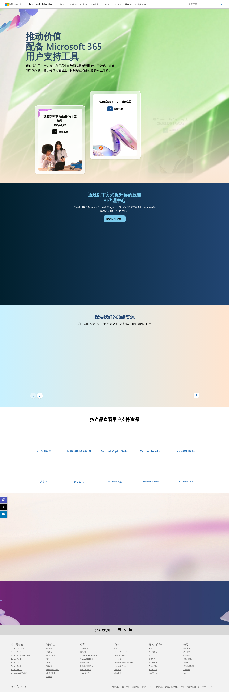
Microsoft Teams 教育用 (88, 655)
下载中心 (49, 652)
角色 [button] (63, 4)
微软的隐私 (187, 659)
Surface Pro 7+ (16, 669)
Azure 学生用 (85, 673)
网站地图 (115, 686)
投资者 (185, 662)
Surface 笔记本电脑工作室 (20, 655)
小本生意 (117, 673)
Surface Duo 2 (16, 666)
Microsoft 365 (119, 659)
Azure (151, 648)
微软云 (116, 648)
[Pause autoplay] (196, 395)
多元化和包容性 (189, 666)
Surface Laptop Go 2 (18, 648)
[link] (3, 500)
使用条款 (159, 686)
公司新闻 (186, 655)
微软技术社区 (154, 662)
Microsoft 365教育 (86, 659)
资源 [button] (108, 4)
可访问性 (186, 669)
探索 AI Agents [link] (113, 218)
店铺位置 (49, 666)
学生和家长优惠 (85, 669)
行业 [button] (83, 4)
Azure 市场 (153, 666)
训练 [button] (118, 4)
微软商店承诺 (50, 673)
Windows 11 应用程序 (19, 673)
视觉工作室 (153, 673)
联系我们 (135, 686)
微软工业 (117, 669)
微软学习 (152, 659)
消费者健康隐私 (171, 686)
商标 (182, 686)
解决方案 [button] (96, 4)
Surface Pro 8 (16, 652)
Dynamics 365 (119, 655)
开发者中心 (153, 652)
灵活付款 (49, 677)
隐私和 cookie (147, 686)
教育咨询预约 (85, 662)
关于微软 (186, 652)
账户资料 (49, 648)
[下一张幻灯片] (40, 396)
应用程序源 (153, 669)
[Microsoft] (13, 4)
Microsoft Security (121, 652)
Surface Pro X (16, 659)
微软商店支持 (50, 655)
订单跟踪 (49, 662)
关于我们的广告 (193, 686)
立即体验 (118, 108)
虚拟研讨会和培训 (52, 669)
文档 (150, 655)
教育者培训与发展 (86, 666)
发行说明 (125, 686)
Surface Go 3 (15, 662)
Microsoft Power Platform (123, 662)
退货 (47, 659)
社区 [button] (128, 4)
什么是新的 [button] (142, 4)
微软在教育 (84, 648)
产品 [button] (73, 4)
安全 (185, 673)
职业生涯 (186, 648)
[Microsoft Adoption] (41, 4)
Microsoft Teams (120, 666)
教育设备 (83, 652)
